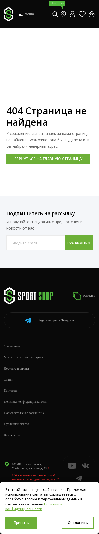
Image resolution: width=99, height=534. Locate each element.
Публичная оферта (16, 424)
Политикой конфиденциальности (34, 506)
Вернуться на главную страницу (48, 158)
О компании (12, 346)
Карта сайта (12, 435)
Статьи (8, 380)
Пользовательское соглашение (24, 413)
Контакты (10, 390)
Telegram (49, 320)
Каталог (84, 296)
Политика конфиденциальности (25, 402)
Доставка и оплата (16, 368)
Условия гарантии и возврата (23, 357)
